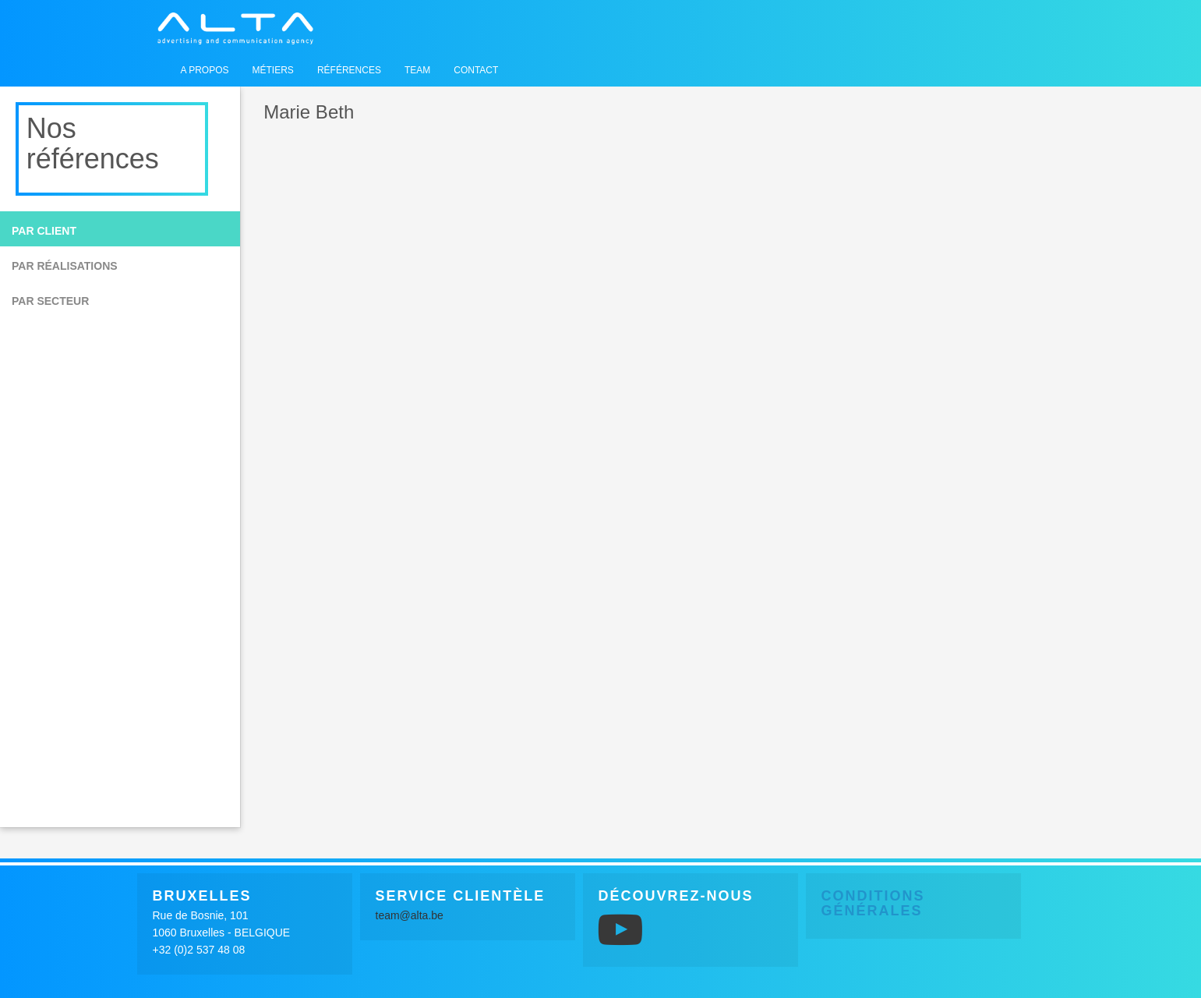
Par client (44, 231)
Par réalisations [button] (65, 266)
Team (417, 70)
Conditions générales (873, 903)
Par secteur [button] (50, 301)
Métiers (273, 70)
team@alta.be (409, 915)
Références (349, 70)
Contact (476, 70)
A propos (205, 70)
